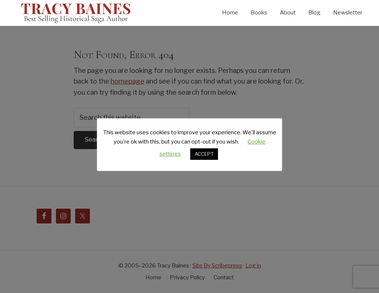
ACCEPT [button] (204, 154)
